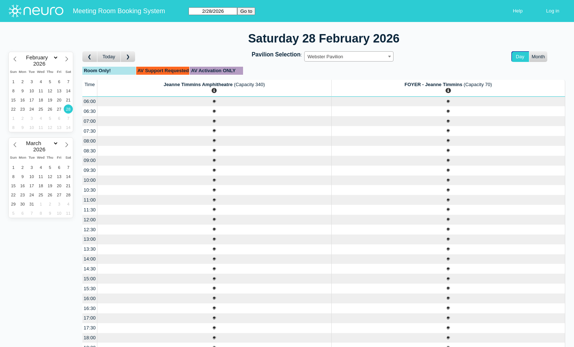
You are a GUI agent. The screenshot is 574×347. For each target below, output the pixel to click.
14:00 (90, 259)
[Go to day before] (89, 56)
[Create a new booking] (214, 102)
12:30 (90, 229)
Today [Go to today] (108, 56)
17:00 (90, 318)
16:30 (90, 308)
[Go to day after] (128, 56)
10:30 (90, 190)
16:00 (90, 298)
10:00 (90, 180)
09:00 (90, 160)
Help (518, 11)
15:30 (90, 288)
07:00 (90, 121)
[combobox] (349, 56)
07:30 (90, 131)
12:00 (90, 219)
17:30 (90, 328)
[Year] (41, 64)
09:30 (90, 170)
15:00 (90, 278)
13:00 (90, 239)
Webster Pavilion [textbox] (325, 56)
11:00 (90, 200)
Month (538, 56)
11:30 (90, 210)
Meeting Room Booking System (119, 11)
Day (520, 56)
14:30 (90, 269)
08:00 (90, 141)
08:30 (90, 151)
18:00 (90, 337)
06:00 (90, 101)
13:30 (90, 249)
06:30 (90, 111)
